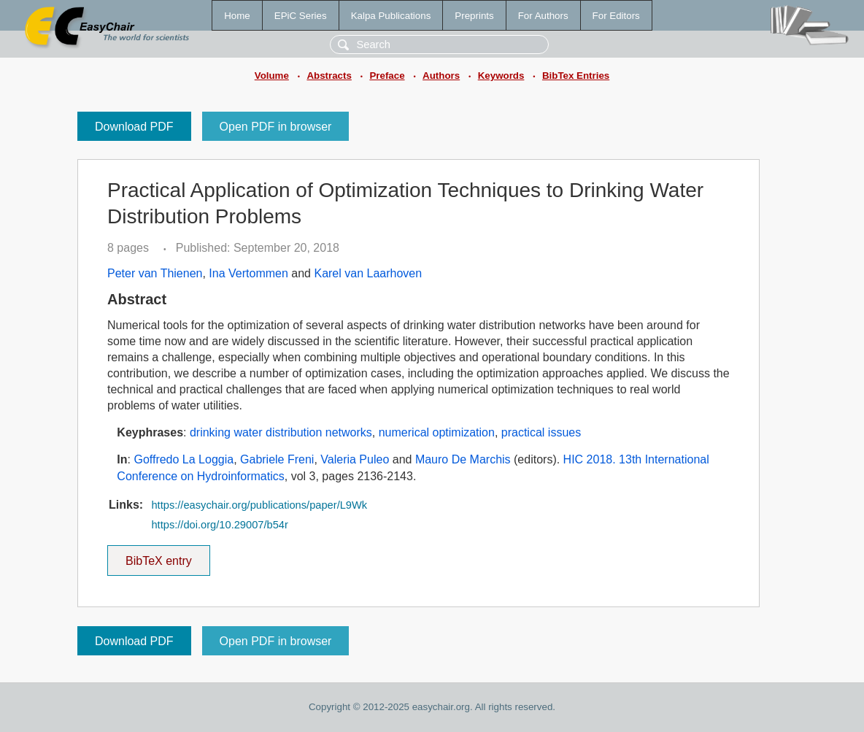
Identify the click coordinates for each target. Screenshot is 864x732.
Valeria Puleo (354, 459)
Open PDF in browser (276, 126)
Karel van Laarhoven (368, 273)
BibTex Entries (575, 75)
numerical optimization (437, 432)
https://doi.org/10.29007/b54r (219, 525)
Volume (272, 75)
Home (237, 15)
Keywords (501, 75)
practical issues (541, 432)
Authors (441, 75)
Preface (386, 75)
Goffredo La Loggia (184, 459)
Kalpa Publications (391, 15)
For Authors (543, 15)
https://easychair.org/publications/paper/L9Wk (259, 505)
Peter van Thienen (154, 273)
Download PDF (134, 126)
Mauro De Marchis (463, 459)
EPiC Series (300, 15)
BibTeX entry (158, 556)
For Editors (616, 15)
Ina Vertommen (248, 273)
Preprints (474, 15)
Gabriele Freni (277, 459)
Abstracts (328, 75)
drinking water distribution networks (281, 432)
